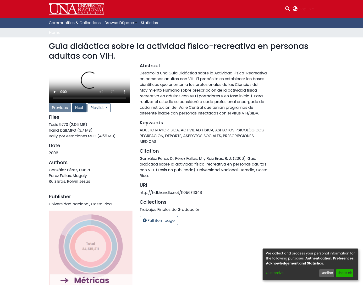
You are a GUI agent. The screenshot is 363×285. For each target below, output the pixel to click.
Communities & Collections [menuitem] (75, 23)
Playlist (98, 107)
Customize (275, 272)
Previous (60, 107)
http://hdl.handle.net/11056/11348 (171, 192)
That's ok (344, 272)
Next (79, 107)
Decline (327, 272)
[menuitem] (295, 9)
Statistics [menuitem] (149, 23)
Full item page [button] (159, 220)
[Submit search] (288, 9)
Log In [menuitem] (305, 9)
